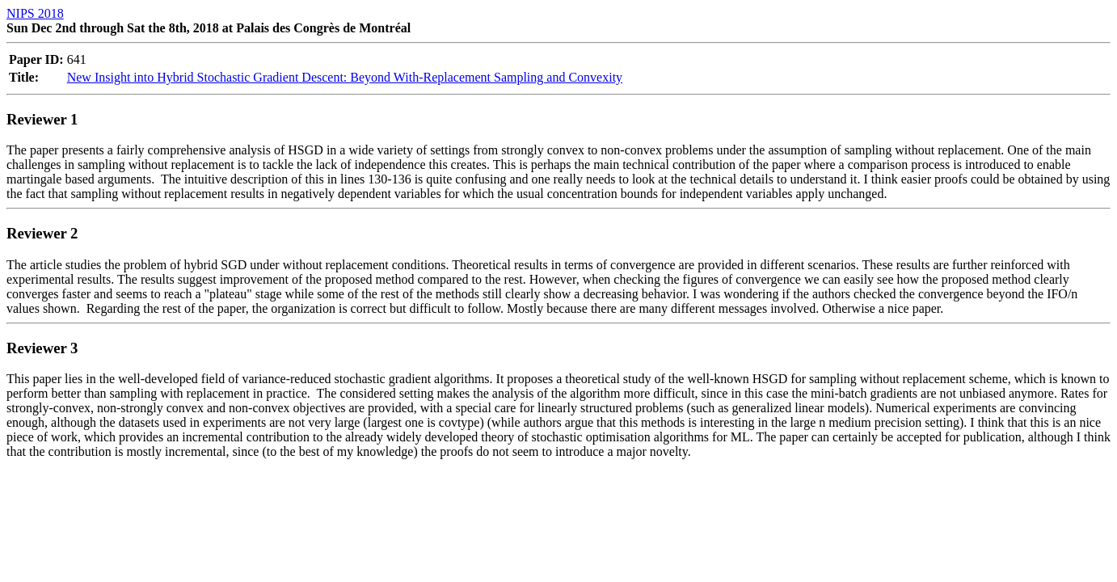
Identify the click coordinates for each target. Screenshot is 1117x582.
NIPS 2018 (35, 13)
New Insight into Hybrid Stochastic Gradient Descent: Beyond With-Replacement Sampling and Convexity (344, 77)
